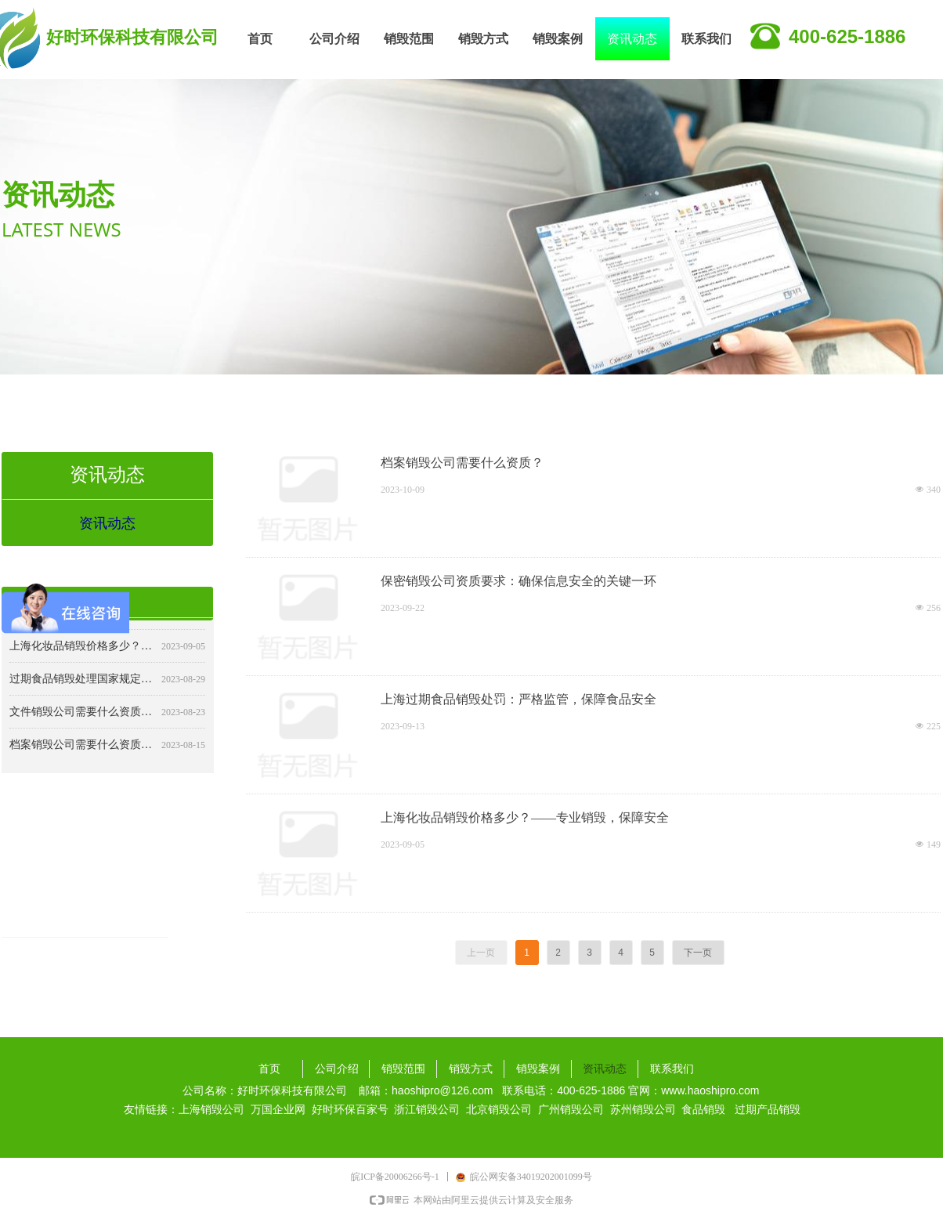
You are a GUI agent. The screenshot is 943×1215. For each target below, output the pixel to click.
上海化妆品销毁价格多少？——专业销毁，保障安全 (525, 817)
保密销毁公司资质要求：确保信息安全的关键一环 (518, 581)
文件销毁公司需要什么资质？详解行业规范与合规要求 (82, 716)
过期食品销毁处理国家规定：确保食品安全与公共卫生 (82, 683)
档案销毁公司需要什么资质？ (462, 462)
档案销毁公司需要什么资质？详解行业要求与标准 (82, 749)
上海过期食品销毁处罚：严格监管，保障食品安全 (518, 699)
